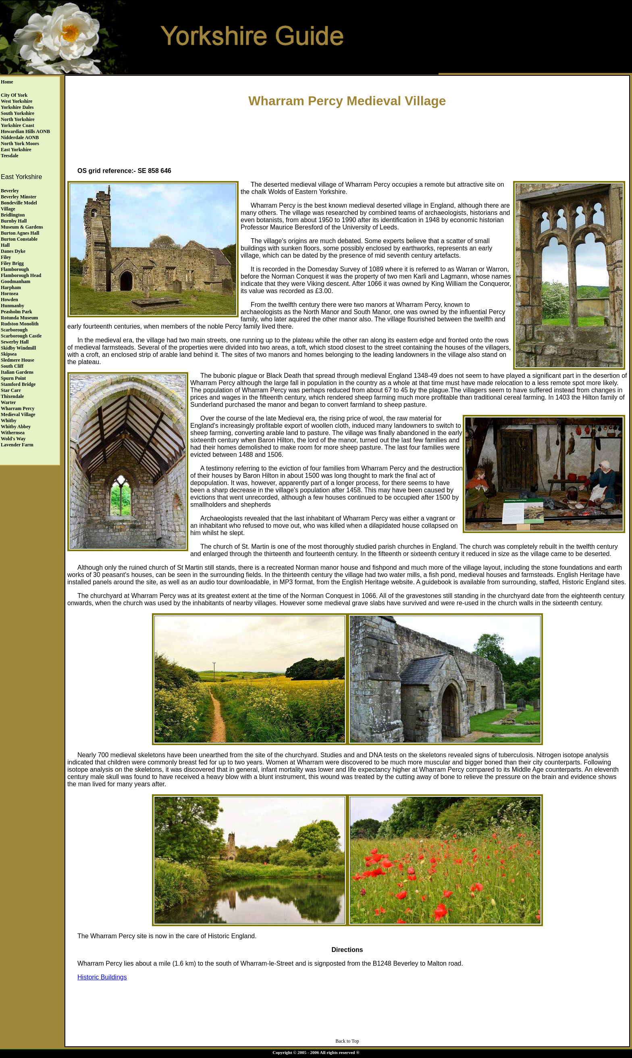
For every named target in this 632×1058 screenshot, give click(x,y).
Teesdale (10, 155)
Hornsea (9, 293)
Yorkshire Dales (17, 107)
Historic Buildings (102, 977)
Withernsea (13, 432)
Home (7, 82)
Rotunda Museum (19, 318)
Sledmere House (17, 360)
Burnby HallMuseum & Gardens (22, 224)
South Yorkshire (17, 113)
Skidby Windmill (18, 348)
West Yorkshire (16, 101)
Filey (6, 257)
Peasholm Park (16, 311)
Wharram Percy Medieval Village (18, 411)
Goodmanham (15, 281)
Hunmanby (12, 305)
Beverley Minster (18, 197)
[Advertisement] (347, 135)
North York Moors (20, 143)
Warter (8, 402)
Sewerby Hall (15, 342)
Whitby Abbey (16, 426)
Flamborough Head (21, 275)
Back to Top (347, 1041)
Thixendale (12, 396)
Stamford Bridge (18, 384)
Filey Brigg (12, 263)
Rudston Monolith (20, 324)
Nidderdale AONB (20, 137)
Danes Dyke (13, 251)
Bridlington (13, 215)
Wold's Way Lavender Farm (17, 442)
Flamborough (15, 269)
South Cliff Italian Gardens (17, 369)
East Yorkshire (16, 149)
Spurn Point (13, 378)
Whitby (9, 420)
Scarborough (14, 330)
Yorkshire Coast (17, 125)
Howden (9, 299)
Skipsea (9, 354)
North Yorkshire (18, 119)
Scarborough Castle (21, 336)
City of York (14, 95)
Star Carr (11, 390)
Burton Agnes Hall (20, 233)
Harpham (11, 287)
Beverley (10, 191)
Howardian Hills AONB (25, 131)
